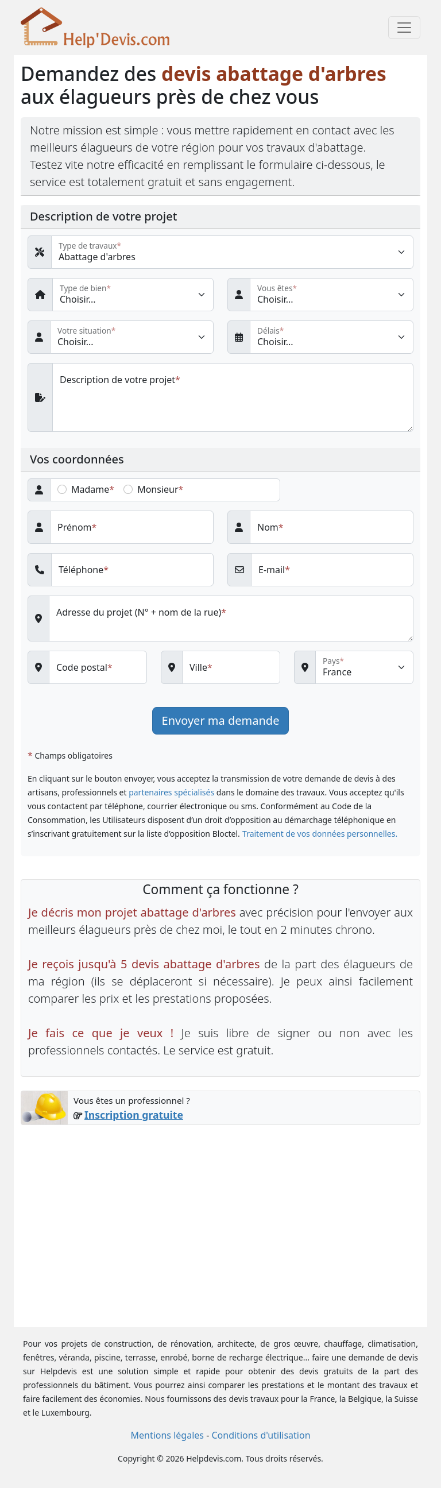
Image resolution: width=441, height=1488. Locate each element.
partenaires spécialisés (171, 792)
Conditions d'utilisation (260, 1435)
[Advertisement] (220, 1219)
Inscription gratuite (133, 1115)
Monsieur (157, 489)
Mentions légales (167, 1435)
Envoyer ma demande (221, 720)
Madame (90, 489)
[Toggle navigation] (404, 27)
